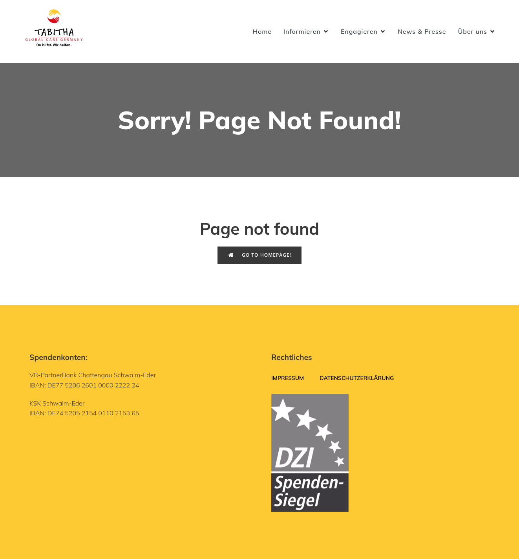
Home (262, 31)
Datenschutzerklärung (357, 378)
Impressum (287, 378)
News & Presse (422, 31)
